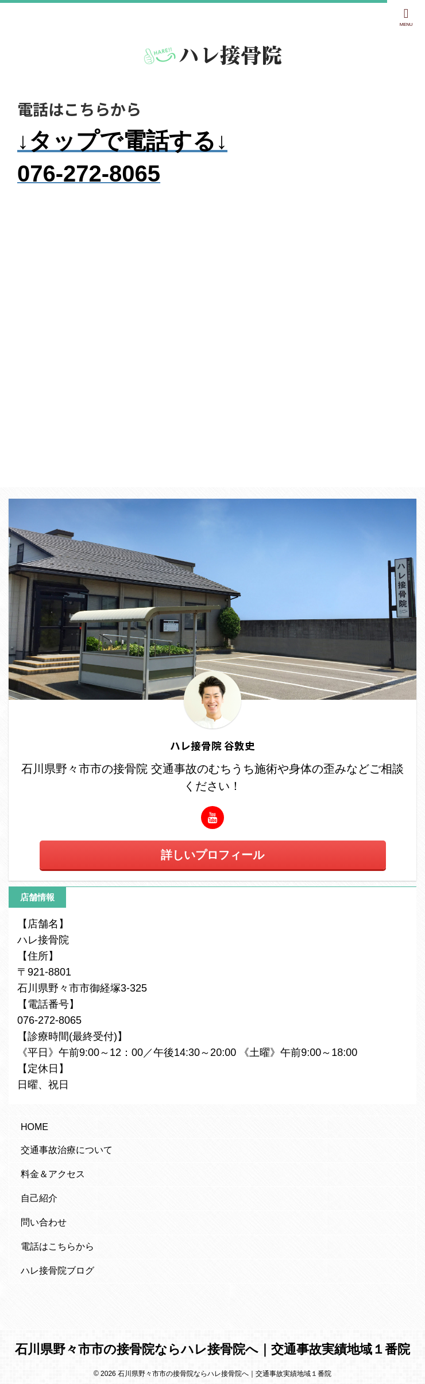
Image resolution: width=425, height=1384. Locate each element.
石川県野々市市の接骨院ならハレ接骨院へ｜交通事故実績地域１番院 (212, 1349)
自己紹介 (39, 1198)
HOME (34, 1127)
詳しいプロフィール (212, 855)
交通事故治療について (67, 1150)
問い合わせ (44, 1222)
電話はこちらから (57, 1246)
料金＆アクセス (53, 1174)
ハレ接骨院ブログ (57, 1270)
